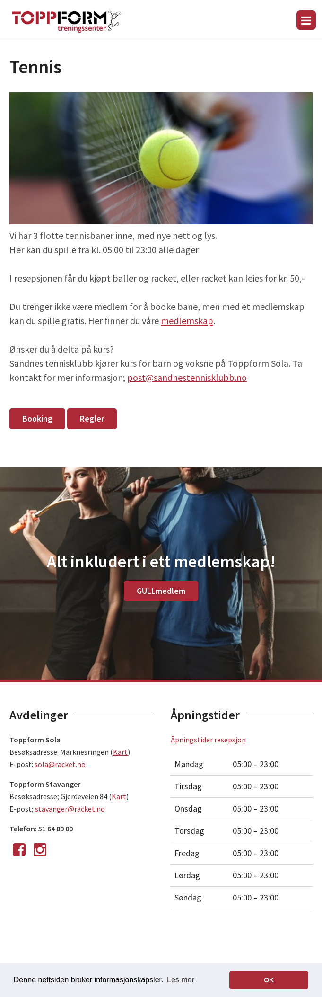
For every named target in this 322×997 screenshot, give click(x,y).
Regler (92, 418)
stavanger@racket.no (70, 808)
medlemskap (187, 320)
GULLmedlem (161, 590)
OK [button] (269, 980)
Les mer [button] (180, 980)
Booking (37, 418)
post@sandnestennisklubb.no (187, 377)
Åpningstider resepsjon (208, 739)
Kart (120, 752)
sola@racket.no (60, 764)
